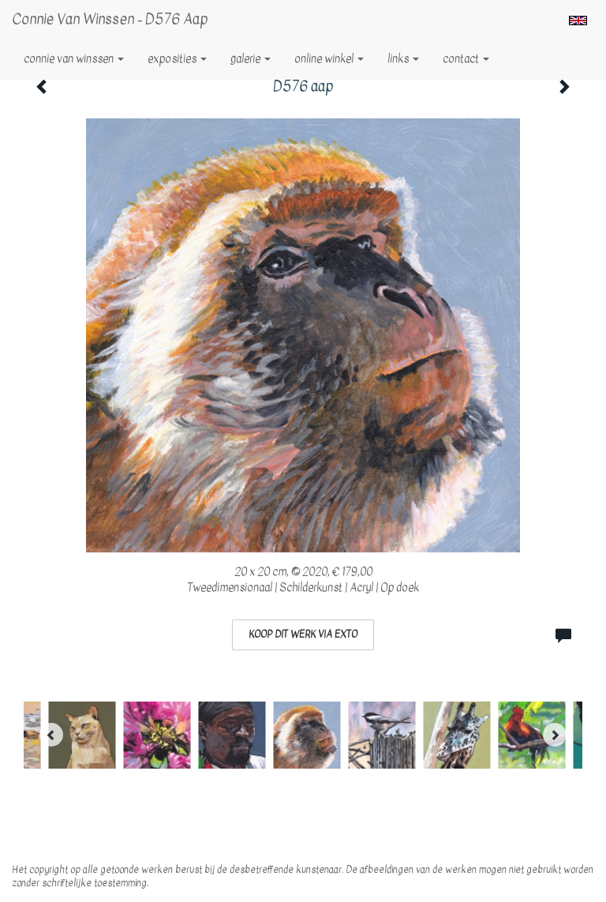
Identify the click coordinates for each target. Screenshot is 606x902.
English (578, 20)
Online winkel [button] (329, 59)
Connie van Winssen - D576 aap (110, 19)
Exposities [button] (177, 59)
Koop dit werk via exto (303, 634)
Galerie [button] (250, 59)
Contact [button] (466, 59)
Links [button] (403, 59)
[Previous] (51, 735)
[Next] (555, 735)
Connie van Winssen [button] (74, 59)
